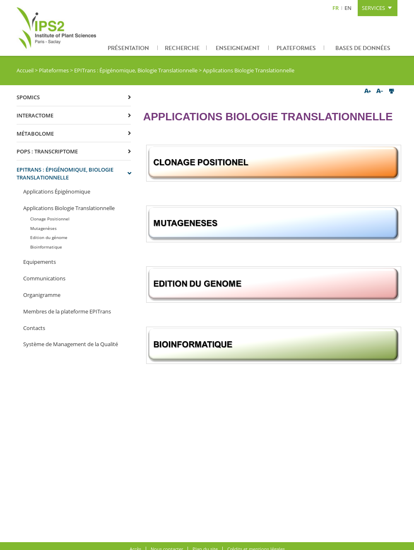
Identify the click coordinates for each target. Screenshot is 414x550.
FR (335, 8)
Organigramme (41, 295)
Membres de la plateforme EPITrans (67, 311)
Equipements (39, 261)
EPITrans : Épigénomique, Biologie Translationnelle (135, 70)
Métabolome (35, 133)
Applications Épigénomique (56, 191)
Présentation (128, 48)
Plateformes (296, 48)
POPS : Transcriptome (47, 151)
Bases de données (362, 48)
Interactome (35, 115)
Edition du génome (48, 237)
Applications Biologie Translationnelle (69, 208)
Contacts (34, 328)
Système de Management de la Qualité (70, 344)
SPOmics (28, 97)
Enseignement (238, 48)
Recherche (182, 48)
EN (347, 8)
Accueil (25, 70)
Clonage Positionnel (50, 219)
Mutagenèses (43, 228)
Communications (44, 278)
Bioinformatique (46, 247)
